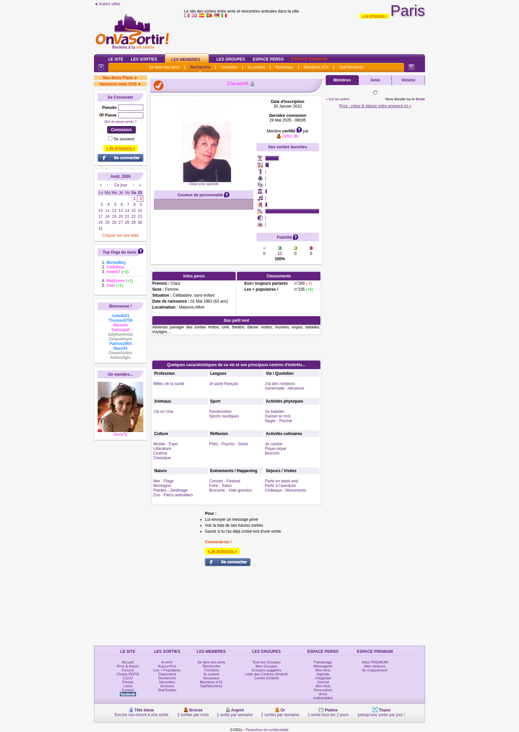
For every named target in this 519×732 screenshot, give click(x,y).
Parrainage (323, 662)
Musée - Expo (165, 444)
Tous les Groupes (266, 662)
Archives (167, 686)
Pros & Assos (127, 666)
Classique (162, 458)
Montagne (162, 485)
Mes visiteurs (374, 666)
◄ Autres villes (107, 4)
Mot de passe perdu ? (121, 121)
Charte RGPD (128, 674)
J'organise (323, 678)
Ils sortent (256, 67)
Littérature (162, 448)
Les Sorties (144, 59)
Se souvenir (124, 139)
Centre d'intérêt (266, 678)
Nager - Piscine (278, 420)
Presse (127, 682)
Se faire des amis (164, 67)
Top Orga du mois (119, 252)
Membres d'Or (316, 67)
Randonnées (220, 411)
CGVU (127, 678)
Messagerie (322, 666)
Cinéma (160, 453)
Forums (128, 670)
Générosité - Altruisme (284, 388)
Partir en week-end (281, 481)
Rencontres (323, 690)
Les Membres (185, 59)
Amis (375, 80)
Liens (127, 686)
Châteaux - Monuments (285, 490)
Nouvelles (167, 682)
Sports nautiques (224, 416)
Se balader (274, 411)
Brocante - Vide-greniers (230, 490)
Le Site (115, 59)
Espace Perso (268, 59)
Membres (342, 80)
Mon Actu (323, 670)
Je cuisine (273, 444)
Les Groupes (230, 59)
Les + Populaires (167, 670)
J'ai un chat (163, 411)
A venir (167, 662)
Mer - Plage (163, 481)
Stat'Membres (351, 67)
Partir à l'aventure (280, 485)
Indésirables (323, 698)
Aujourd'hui (167, 666)
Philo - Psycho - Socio (228, 444)
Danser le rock (277, 416)
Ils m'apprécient (375, 670)
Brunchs (272, 453)
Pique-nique (275, 448)
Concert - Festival (224, 481)
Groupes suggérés (267, 670)
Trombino (229, 67)
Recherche (200, 67)
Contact (127, 690)
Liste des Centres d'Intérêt (266, 674)
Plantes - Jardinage (170, 490)
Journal (323, 682)
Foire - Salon (220, 485)
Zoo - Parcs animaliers (173, 495)
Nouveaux (284, 67)
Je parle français (223, 383)
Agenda (323, 674)
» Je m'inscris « (374, 16)
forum (420, 99)
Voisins (408, 80)
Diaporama (167, 674)
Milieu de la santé (168, 383)
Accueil (127, 662)
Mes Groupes (266, 666)
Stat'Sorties (167, 690)
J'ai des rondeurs (280, 383)
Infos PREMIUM (375, 662)
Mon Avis (323, 686)
